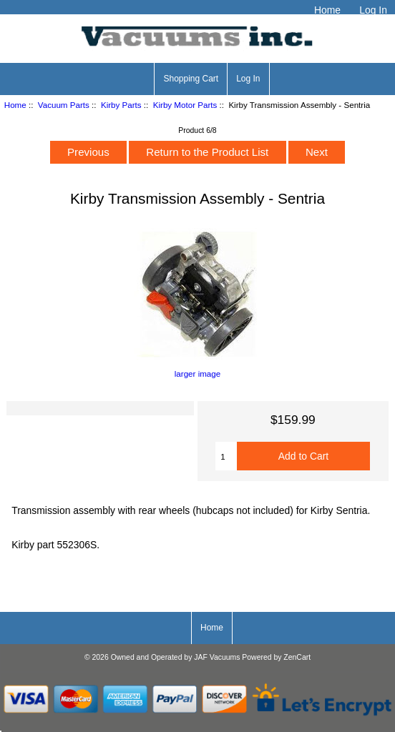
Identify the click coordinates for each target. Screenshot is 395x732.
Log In (373, 10)
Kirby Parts (121, 104)
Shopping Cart (190, 79)
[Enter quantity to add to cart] (225, 456)
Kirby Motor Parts (185, 104)
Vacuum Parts (63, 104)
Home (327, 10)
